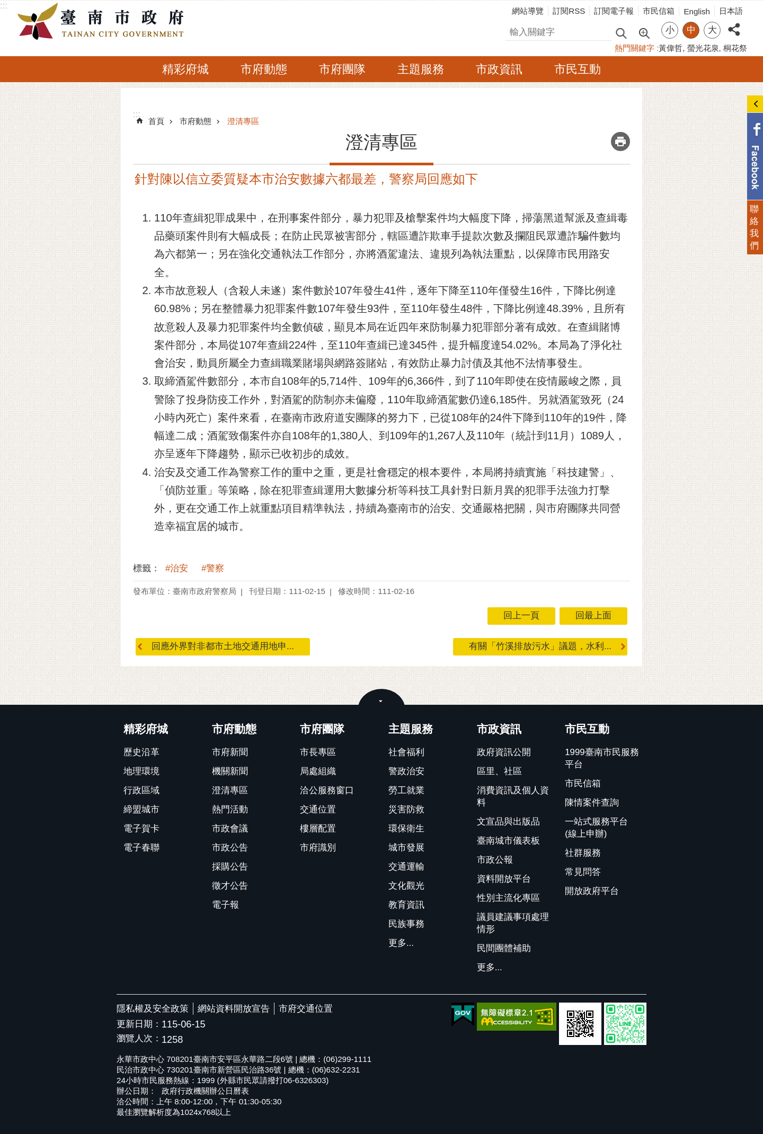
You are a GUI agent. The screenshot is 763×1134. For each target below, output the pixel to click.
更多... (401, 943)
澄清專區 (243, 121)
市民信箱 (659, 10)
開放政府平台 (592, 891)
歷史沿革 (141, 752)
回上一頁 (521, 615)
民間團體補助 (504, 948)
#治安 (176, 568)
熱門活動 (230, 809)
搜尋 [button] (621, 32)
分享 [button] (733, 23)
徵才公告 (230, 886)
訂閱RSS (569, 10)
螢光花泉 (703, 47)
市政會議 (230, 828)
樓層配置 (318, 828)
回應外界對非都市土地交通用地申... (223, 646)
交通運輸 (406, 867)
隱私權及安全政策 (153, 1009)
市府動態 (264, 69)
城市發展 (406, 848)
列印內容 (620, 141)
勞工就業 (406, 790)
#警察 (212, 568)
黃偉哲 (670, 47)
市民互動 (577, 69)
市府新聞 (230, 752)
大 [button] (712, 30)
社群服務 (583, 853)
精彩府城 (185, 69)
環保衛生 (406, 828)
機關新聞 (230, 771)
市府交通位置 (306, 1009)
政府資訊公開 (504, 752)
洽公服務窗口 (327, 790)
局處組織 (318, 771)
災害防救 (406, 809)
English (697, 11)
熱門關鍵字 (634, 48)
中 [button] (691, 30)
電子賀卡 (141, 828)
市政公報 (495, 860)
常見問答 (583, 872)
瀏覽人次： (139, 1038)
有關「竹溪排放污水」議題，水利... (540, 646)
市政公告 (230, 848)
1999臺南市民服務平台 (601, 758)
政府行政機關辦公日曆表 (205, 1090)
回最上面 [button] (593, 615)
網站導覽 (528, 10)
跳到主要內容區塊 (5, 5)
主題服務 (420, 69)
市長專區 (318, 752)
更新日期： (139, 1024)
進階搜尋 (643, 32)
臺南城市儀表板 (508, 841)
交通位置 (318, 809)
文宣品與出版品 (508, 822)
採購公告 (230, 867)
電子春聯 (141, 848)
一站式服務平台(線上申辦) (596, 828)
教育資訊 (406, 905)
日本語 (731, 10)
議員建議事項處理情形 (513, 923)
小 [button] (670, 30)
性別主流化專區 (508, 898)
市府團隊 (342, 69)
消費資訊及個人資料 (513, 796)
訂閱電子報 (614, 10)
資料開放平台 (504, 879)
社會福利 (406, 752)
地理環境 (141, 771)
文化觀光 (406, 886)
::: (3, 6)
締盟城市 (141, 809)
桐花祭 (735, 47)
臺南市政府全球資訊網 (103, 22)
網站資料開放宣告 (234, 1009)
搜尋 (514, 30)
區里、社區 (499, 771)
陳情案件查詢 (592, 803)
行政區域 (141, 790)
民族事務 (406, 924)
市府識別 (318, 848)
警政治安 (406, 771)
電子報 (225, 905)
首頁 (156, 121)
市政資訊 (499, 69)
